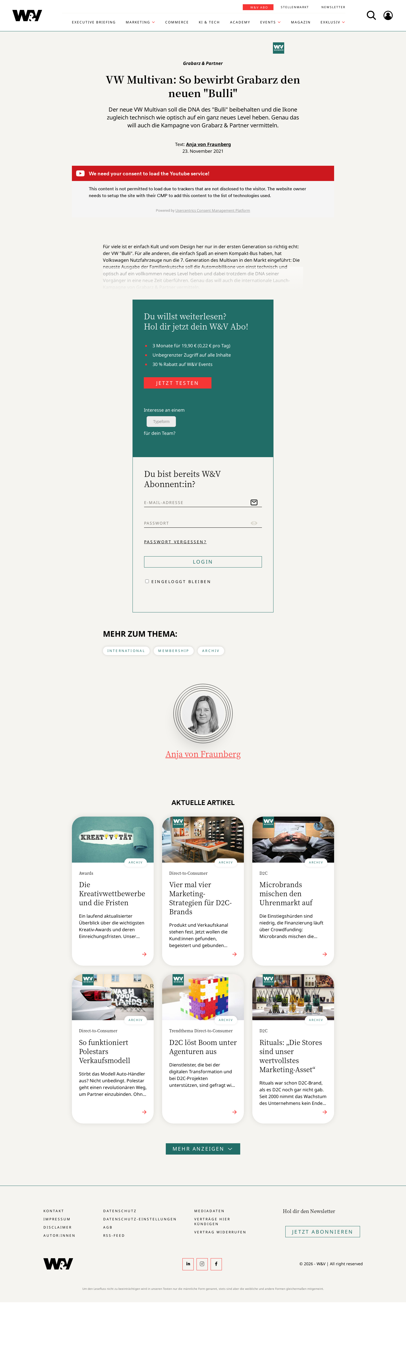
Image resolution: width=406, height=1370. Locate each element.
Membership (173, 650)
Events (268, 22)
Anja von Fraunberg (208, 144)
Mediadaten (209, 1210)
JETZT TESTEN (177, 382)
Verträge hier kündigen (212, 1221)
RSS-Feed (114, 1235)
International (126, 650)
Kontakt (53, 1210)
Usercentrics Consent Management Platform (212, 210)
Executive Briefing (94, 22)
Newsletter (333, 7)
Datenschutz (120, 1210)
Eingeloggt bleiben (181, 581)
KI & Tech (209, 22)
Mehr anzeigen (203, 1148)
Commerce (177, 22)
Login (203, 561)
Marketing (138, 22)
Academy (240, 22)
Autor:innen (59, 1235)
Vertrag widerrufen (220, 1232)
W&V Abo (259, 7)
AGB (108, 1227)
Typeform (161, 421)
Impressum (57, 1219)
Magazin (301, 22)
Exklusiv (330, 22)
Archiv (211, 650)
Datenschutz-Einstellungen (140, 1219)
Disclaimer (57, 1227)
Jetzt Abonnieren (322, 1231)
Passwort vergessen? (175, 541)
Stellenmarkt (295, 7)
